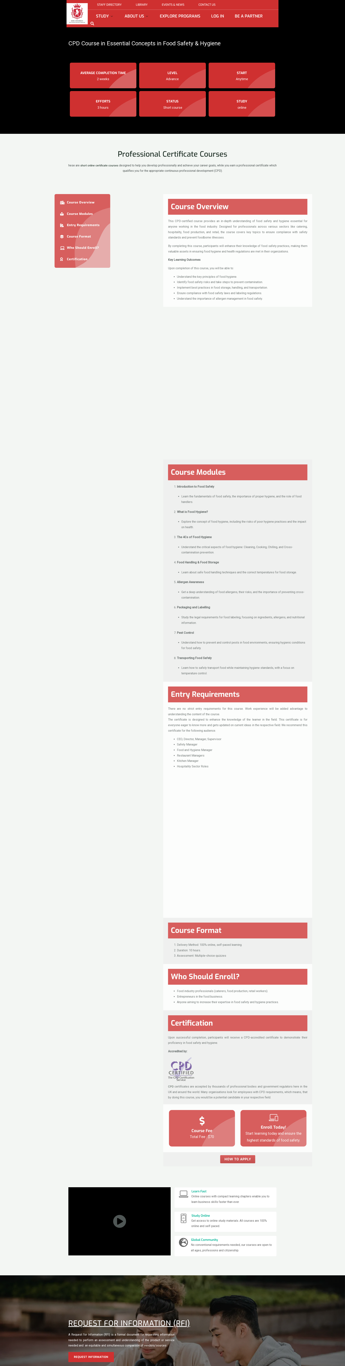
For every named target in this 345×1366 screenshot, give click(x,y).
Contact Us (206, 5)
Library (142, 5)
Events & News (173, 5)
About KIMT (163, 1356)
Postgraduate (120, 1361)
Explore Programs (180, 16)
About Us (137, 16)
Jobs (203, 1361)
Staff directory (109, 5)
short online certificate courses (103, 165)
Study (105, 16)
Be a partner (249, 16)
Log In (217, 16)
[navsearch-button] (92, 23)
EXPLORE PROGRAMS (81, 1359)
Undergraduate (120, 1356)
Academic (162, 1361)
